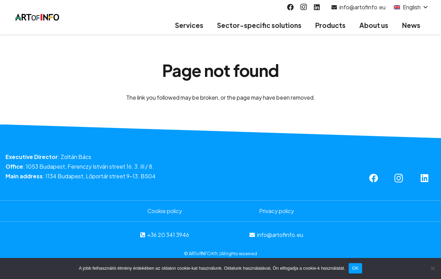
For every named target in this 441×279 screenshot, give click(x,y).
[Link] (37, 17)
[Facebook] (290, 7)
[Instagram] (303, 7)
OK (355, 268)
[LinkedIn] (316, 7)
